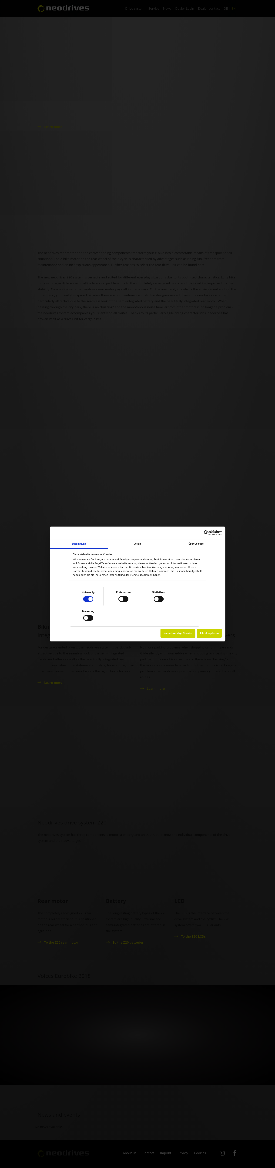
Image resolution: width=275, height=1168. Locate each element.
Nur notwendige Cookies (169, 633)
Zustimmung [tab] (85, 543)
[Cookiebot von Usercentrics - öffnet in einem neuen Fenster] (197, 532)
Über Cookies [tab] (190, 543)
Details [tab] (137, 543)
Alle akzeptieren (200, 633)
